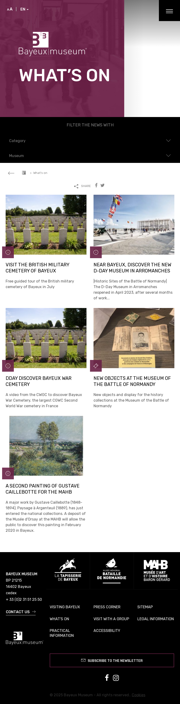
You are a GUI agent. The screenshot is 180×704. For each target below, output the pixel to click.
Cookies (138, 695)
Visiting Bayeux (65, 607)
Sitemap (145, 607)
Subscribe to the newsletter (112, 660)
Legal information (155, 619)
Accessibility (107, 630)
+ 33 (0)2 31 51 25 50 (24, 599)
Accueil (24, 173)
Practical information (62, 633)
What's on (59, 619)
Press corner (107, 607)
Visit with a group (111, 619)
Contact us (21, 612)
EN (24, 9)
